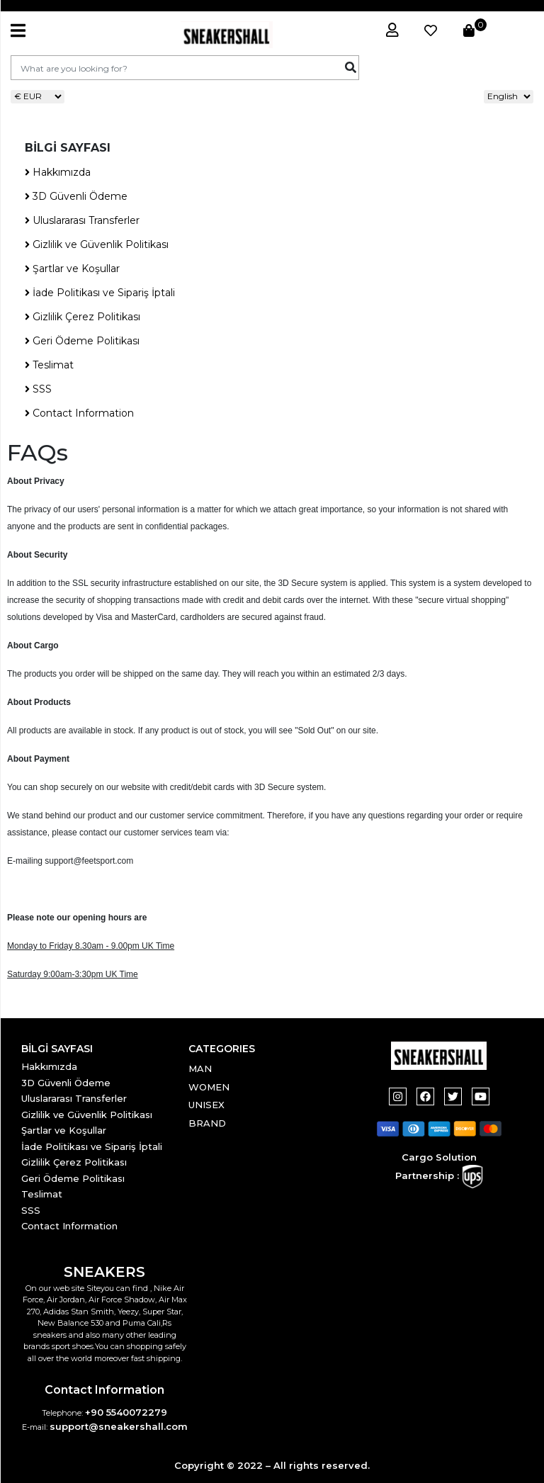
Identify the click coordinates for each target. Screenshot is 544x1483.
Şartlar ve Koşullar (72, 268)
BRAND (207, 1123)
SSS (38, 389)
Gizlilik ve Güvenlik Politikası (97, 244)
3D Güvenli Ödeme (76, 196)
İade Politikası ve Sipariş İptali (100, 292)
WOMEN (209, 1087)
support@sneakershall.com (119, 1426)
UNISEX (206, 1104)
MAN (200, 1068)
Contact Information (79, 413)
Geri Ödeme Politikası (82, 340)
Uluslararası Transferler (82, 220)
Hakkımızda (58, 172)
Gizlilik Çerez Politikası (82, 316)
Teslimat (49, 365)
